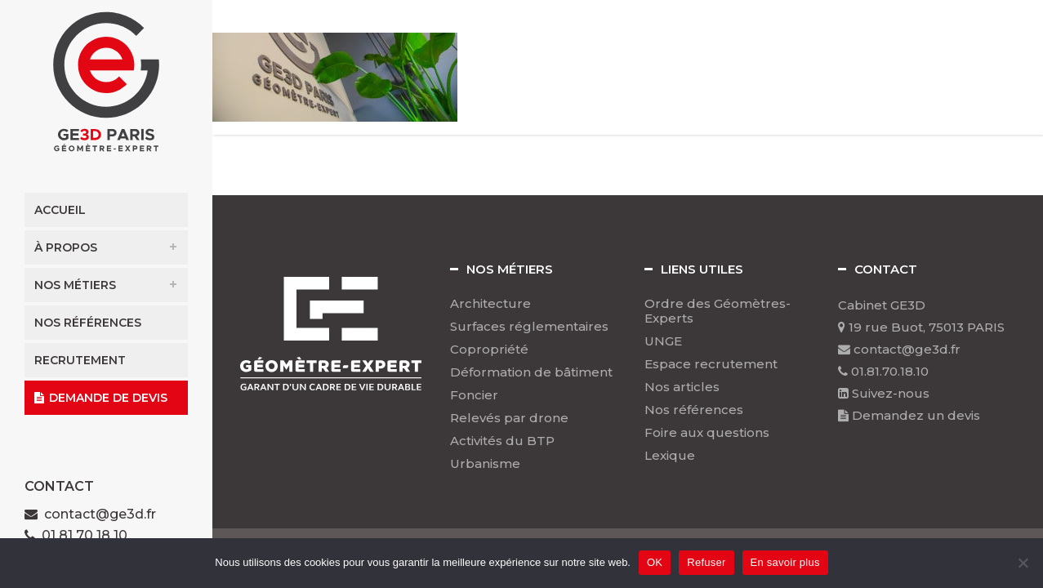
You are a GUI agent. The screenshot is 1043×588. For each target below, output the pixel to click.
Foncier (474, 395)
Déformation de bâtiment (531, 372)
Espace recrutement (711, 364)
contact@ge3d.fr (100, 514)
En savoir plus (785, 562)
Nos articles (682, 387)
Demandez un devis (909, 415)
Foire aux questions (706, 432)
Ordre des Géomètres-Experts (717, 311)
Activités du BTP (502, 441)
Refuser (706, 562)
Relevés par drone (509, 418)
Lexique (669, 455)
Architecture (490, 303)
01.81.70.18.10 (883, 371)
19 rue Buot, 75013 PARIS (921, 327)
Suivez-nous (883, 393)
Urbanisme (485, 464)
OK (654, 562)
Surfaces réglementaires (529, 326)
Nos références (693, 410)
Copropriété (489, 349)
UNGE (663, 341)
